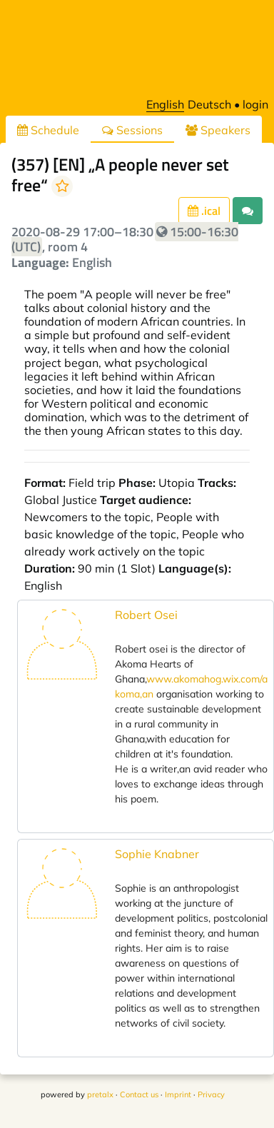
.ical (204, 210)
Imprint (178, 1094)
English (165, 104)
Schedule (48, 130)
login (255, 104)
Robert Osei (146, 615)
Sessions (132, 130)
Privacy (211, 1094)
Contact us (139, 1094)
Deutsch (209, 104)
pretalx (100, 1094)
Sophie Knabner (157, 854)
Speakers (218, 130)
